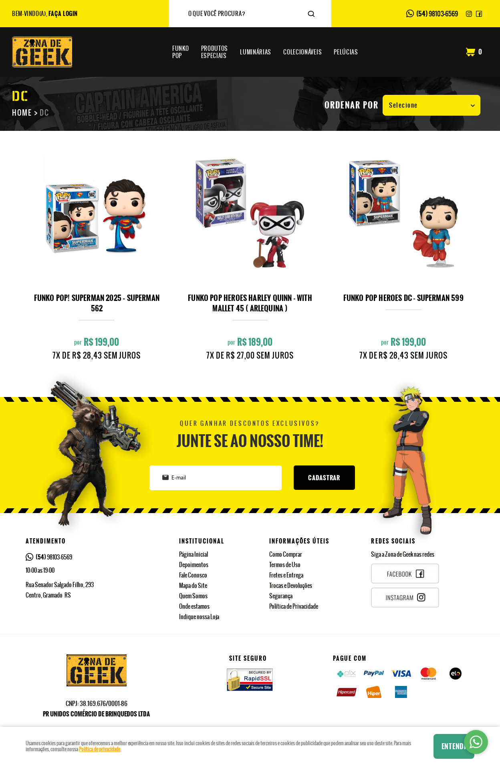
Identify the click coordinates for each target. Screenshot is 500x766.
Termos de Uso (284, 564)
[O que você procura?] (311, 14)
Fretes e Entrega (286, 575)
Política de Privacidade (293, 606)
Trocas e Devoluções (290, 585)
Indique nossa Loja (199, 616)
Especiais (214, 52)
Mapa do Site (193, 585)
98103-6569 (437, 14)
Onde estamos (194, 606)
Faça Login (63, 13)
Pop (180, 52)
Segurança (280, 596)
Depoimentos (193, 564)
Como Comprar (285, 554)
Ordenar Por (352, 105)
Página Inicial (193, 554)
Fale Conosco (193, 575)
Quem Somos (193, 596)
